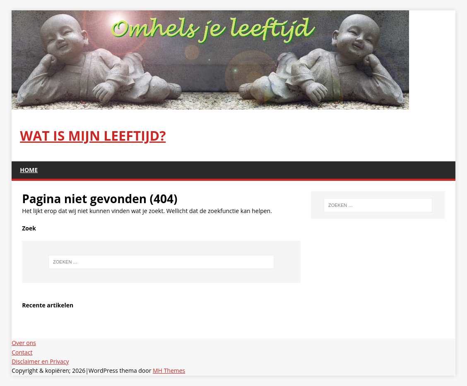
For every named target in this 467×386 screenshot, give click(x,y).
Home (29, 170)
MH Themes (169, 370)
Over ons (24, 343)
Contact (22, 352)
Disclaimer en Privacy (40, 361)
